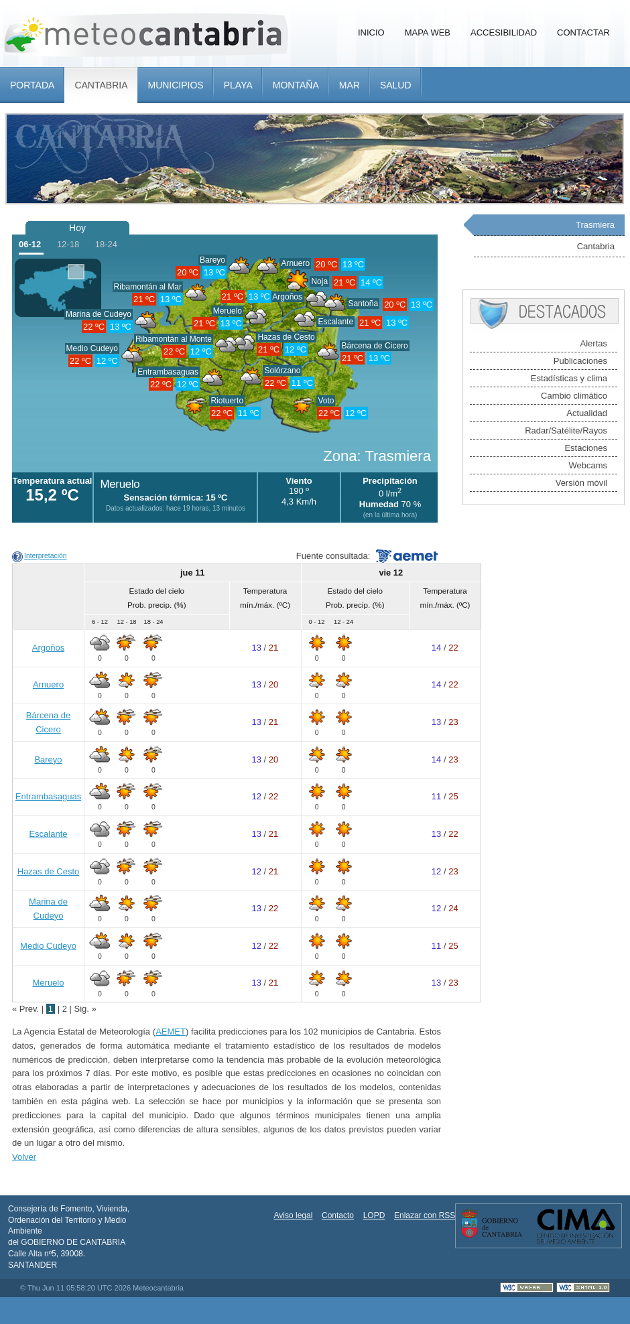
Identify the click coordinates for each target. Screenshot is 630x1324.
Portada (32, 85)
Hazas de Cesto (285, 337)
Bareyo (212, 260)
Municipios (175, 85)
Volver (24, 1157)
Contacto (338, 1215)
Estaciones (585, 448)
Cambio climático (574, 396)
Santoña (363, 303)
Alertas (593, 343)
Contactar (583, 32)
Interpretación (45, 555)
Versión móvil (581, 483)
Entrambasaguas (167, 372)
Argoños (48, 648)
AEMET (170, 1032)
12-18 (68, 244)
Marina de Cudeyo (98, 314)
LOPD (374, 1215)
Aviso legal (293, 1215)
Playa (238, 85)
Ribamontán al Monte (173, 339)
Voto (326, 400)
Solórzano (282, 370)
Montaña (296, 85)
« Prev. (27, 1009)
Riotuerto (226, 400)
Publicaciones (580, 361)
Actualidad (586, 413)
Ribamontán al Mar (148, 286)
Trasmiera (595, 225)
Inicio (371, 32)
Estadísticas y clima (569, 378)
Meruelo (227, 311)
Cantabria (100, 85)
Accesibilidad (503, 32)
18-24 (106, 244)
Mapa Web (427, 32)
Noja (319, 281)
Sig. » (85, 1009)
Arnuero (295, 263)
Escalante (48, 834)
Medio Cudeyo (92, 348)
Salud (396, 85)
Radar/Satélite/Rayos (566, 430)
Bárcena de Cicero (374, 345)
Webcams (587, 465)
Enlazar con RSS (424, 1215)
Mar (349, 85)
